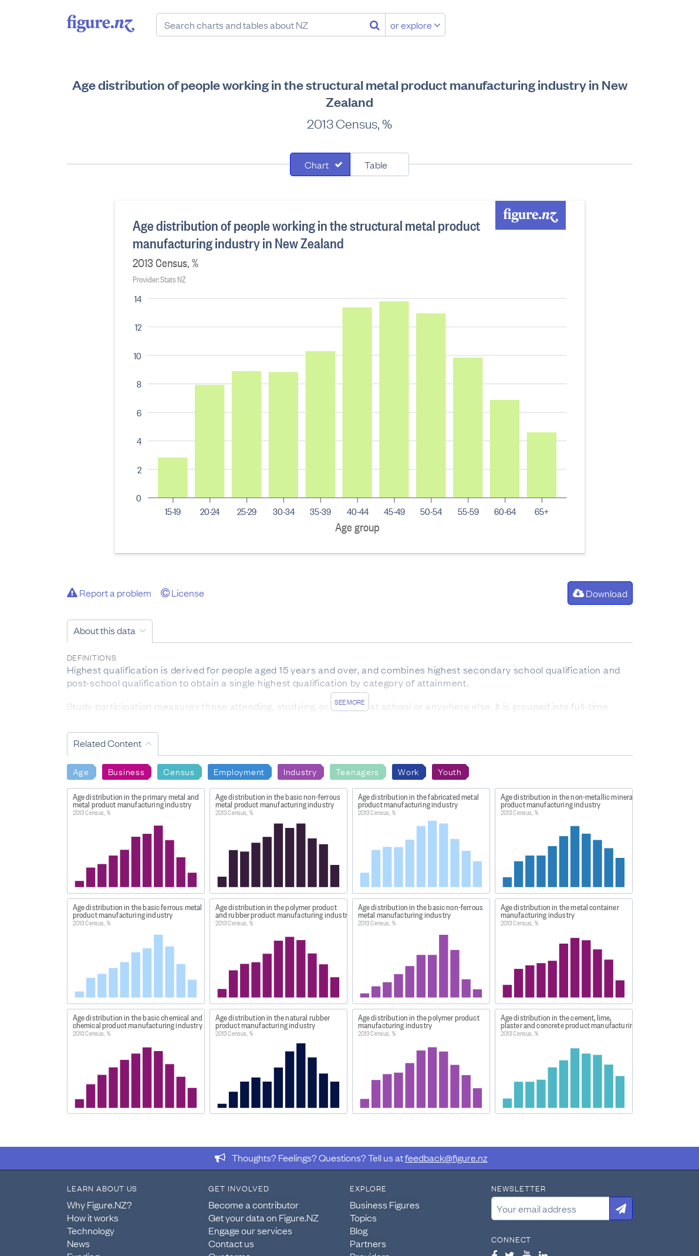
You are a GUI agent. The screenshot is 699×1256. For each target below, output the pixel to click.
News (78, 1243)
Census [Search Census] (178, 771)
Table (375, 164)
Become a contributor (253, 1204)
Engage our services (250, 1230)
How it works (93, 1217)
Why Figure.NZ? (99, 1204)
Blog (358, 1230)
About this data (104, 630)
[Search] (374, 24)
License (182, 592)
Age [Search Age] (81, 771)
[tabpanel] (350, 377)
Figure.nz (100, 23)
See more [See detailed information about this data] (349, 701)
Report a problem (109, 592)
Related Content (107, 742)
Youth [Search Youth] (450, 771)
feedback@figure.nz (446, 1157)
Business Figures (385, 1204)
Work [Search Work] (408, 771)
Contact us (231, 1243)
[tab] (320, 164)
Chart (317, 164)
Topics (363, 1217)
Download (600, 593)
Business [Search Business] (126, 771)
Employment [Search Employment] (239, 771)
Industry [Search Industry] (300, 771)
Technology (90, 1230)
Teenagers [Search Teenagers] (357, 771)
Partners (368, 1243)
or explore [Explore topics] (415, 24)
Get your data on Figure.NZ (263, 1217)
